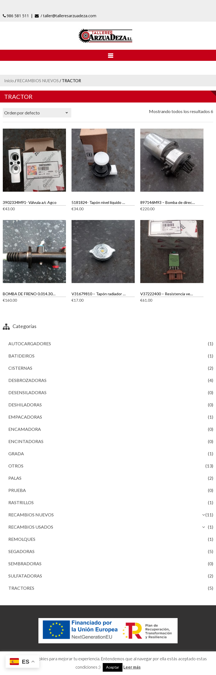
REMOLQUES (21, 539)
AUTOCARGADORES (29, 343)
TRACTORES (21, 588)
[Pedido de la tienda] (37, 113)
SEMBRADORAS (24, 563)
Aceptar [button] (112, 667)
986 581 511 (16, 15)
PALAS (14, 478)
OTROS (15, 465)
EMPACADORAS (25, 416)
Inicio (9, 80)
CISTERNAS (20, 368)
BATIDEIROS (21, 355)
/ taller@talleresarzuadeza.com (65, 15)
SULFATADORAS (25, 575)
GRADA (16, 453)
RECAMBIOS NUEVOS (38, 80)
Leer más (132, 666)
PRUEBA (17, 490)
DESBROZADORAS (27, 380)
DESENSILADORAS (27, 392)
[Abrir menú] (108, 55)
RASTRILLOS (21, 502)
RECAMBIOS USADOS (30, 526)
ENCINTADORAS (25, 441)
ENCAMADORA (24, 429)
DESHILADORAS (25, 404)
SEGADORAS (21, 551)
